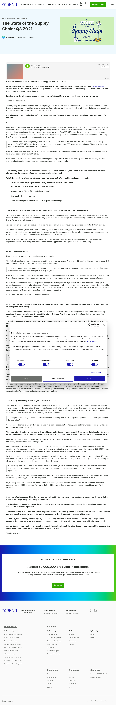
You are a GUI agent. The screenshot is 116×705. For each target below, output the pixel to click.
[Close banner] (104, 325)
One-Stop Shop (52, 634)
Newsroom (72, 680)
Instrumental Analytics (11, 651)
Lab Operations (74, 638)
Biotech (92, 634)
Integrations (51, 647)
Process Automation (53, 654)
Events (49, 684)
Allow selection (58, 379)
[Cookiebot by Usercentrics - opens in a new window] (90, 325)
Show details (96, 372)
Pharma (92, 638)
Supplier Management (54, 638)
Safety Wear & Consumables (13, 660)
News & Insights (95, 677)
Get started (58, 585)
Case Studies (51, 677)
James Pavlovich (99, 86)
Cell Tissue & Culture (10, 641)
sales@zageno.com (72, 613)
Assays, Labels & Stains (11, 638)
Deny (26, 379)
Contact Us (72, 684)
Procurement (73, 641)
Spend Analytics (52, 644)
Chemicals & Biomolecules (12, 644)
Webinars (50, 680)
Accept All (90, 379)
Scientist (71, 634)
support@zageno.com (51, 613)
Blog (48, 674)
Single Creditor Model (54, 641)
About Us (72, 674)
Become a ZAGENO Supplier (99, 674)
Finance (71, 644)
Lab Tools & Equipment (11, 654)
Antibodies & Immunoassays (13, 634)
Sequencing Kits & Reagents (13, 664)
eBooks (49, 687)
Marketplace (10, 626)
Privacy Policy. (93, 341)
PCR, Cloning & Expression (12, 657)
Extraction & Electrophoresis (13, 647)
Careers (71, 677)
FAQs (70, 687)
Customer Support (53, 651)
